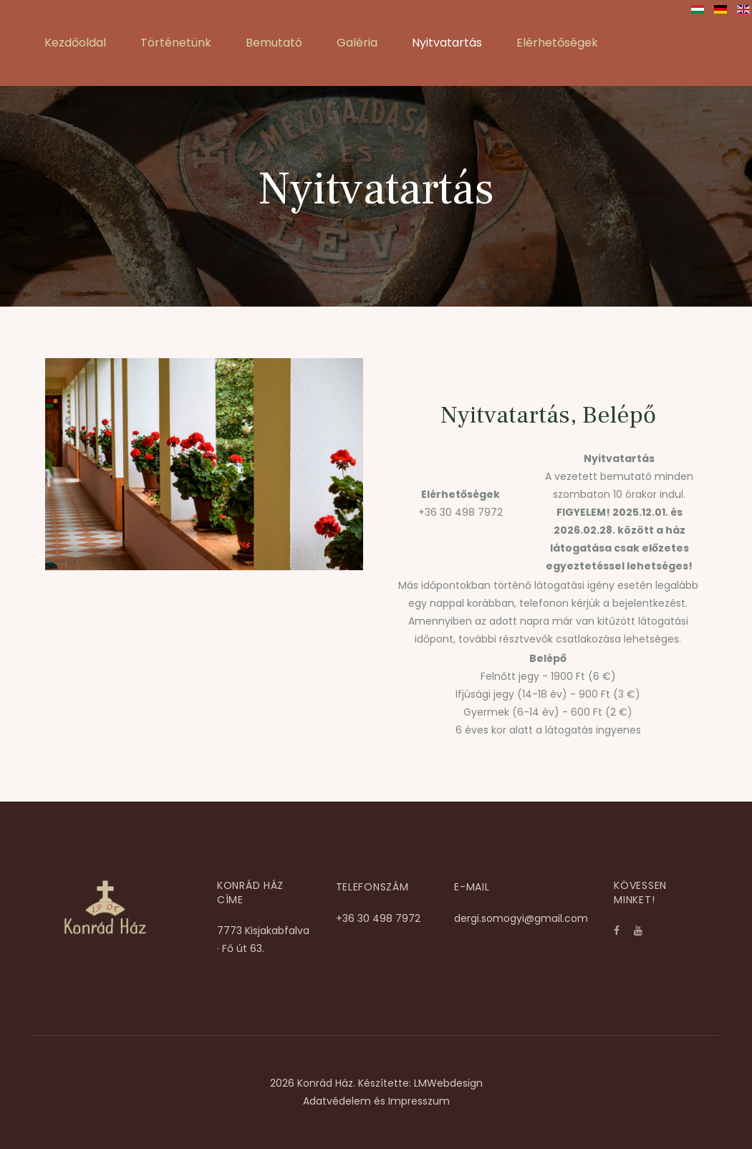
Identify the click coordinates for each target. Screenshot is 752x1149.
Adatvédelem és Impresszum (376, 1101)
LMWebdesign (448, 1083)
